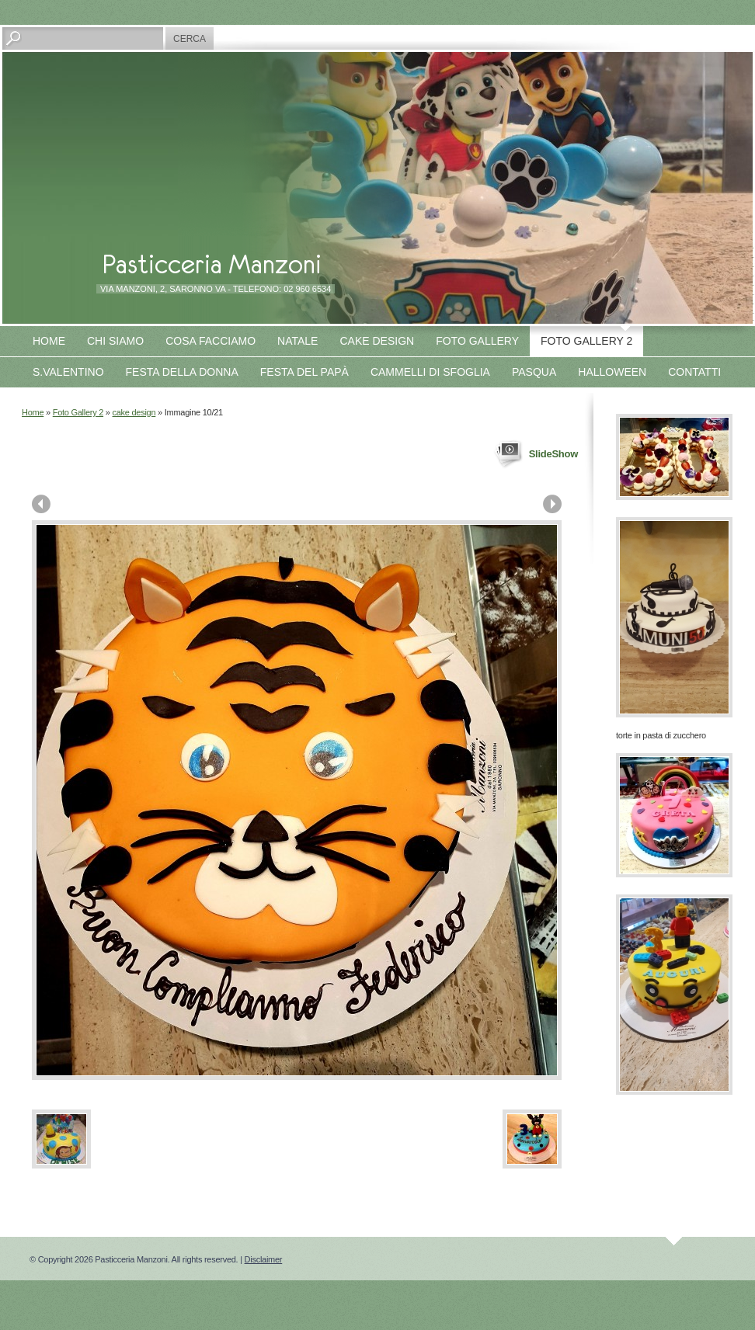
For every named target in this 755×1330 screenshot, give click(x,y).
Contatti (694, 372)
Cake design (376, 341)
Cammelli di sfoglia (430, 372)
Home (49, 341)
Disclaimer (264, 1259)
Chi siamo (115, 341)
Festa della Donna (182, 372)
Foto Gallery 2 (586, 341)
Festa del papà (304, 372)
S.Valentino (68, 372)
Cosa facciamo (210, 341)
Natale (297, 341)
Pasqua (534, 372)
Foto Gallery (477, 341)
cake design (134, 412)
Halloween (612, 372)
